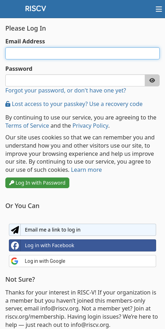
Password (18, 69)
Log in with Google (38, 261)
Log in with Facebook (41, 245)
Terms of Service (27, 125)
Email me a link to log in (44, 229)
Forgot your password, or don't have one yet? (65, 90)
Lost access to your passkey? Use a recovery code (74, 104)
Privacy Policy (90, 125)
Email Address (25, 41)
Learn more (86, 170)
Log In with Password (37, 182)
